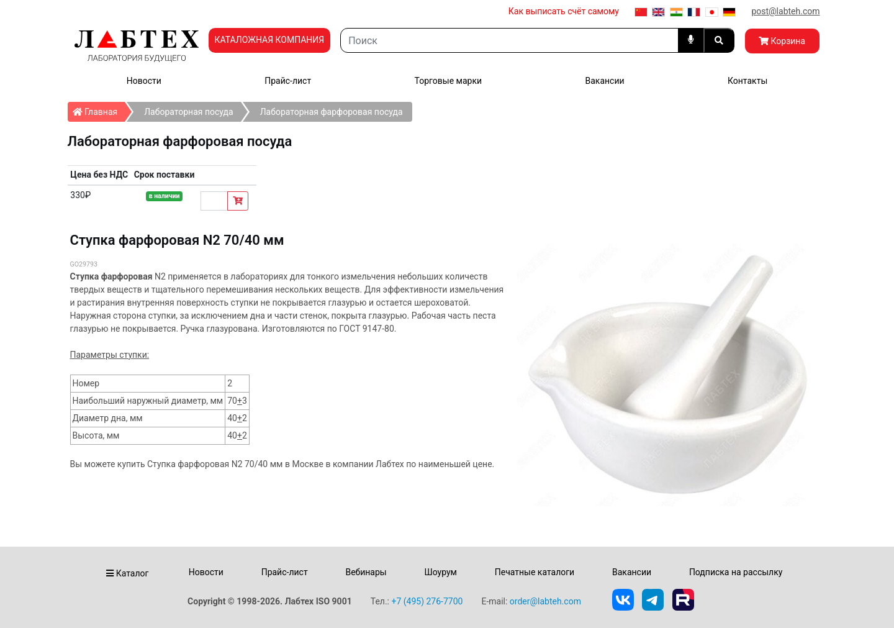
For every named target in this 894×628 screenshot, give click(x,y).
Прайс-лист (287, 81)
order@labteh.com (545, 601)
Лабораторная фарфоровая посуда (331, 112)
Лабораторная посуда (188, 112)
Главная (99, 109)
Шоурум (440, 572)
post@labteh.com (785, 11)
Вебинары (365, 572)
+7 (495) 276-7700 (427, 601)
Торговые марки (448, 81)
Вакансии (604, 81)
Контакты (747, 81)
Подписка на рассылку (736, 572)
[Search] (509, 40)
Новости (144, 81)
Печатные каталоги (534, 572)
